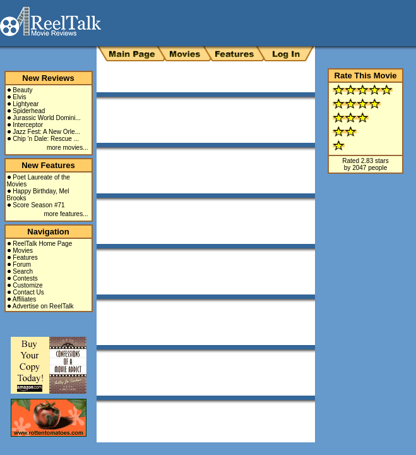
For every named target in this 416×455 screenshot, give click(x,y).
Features (25, 257)
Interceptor (28, 124)
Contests (25, 278)
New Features (48, 165)
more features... (66, 213)
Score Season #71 (38, 205)
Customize (27, 285)
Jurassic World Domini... (47, 117)
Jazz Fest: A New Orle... (46, 131)
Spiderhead (29, 110)
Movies (23, 250)
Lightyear (26, 103)
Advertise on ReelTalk (43, 306)
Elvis (19, 97)
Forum (22, 264)
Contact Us (28, 292)
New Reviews (48, 78)
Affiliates (25, 299)
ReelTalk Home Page (42, 243)
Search (23, 271)
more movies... (67, 147)
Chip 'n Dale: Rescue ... (46, 138)
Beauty (22, 90)
